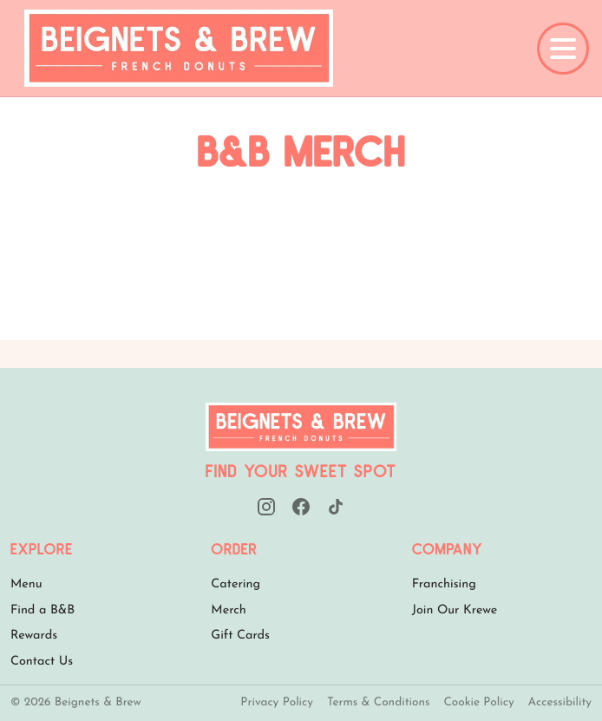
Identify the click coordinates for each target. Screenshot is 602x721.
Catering (235, 584)
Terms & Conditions (378, 703)
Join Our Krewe (455, 610)
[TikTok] (335, 506)
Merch (228, 610)
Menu (26, 584)
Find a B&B (42, 610)
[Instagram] (266, 506)
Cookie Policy (478, 703)
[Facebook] (301, 506)
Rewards (33, 635)
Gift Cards (240, 635)
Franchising (444, 584)
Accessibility (560, 703)
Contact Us (41, 661)
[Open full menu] (563, 48)
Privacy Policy (276, 703)
